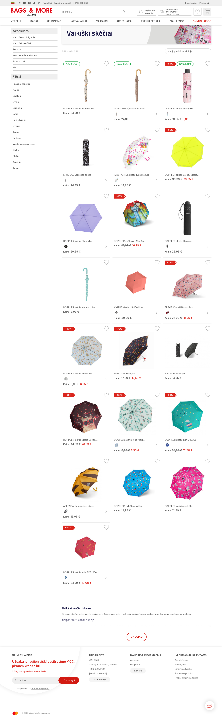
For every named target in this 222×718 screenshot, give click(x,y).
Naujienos (135, 664)
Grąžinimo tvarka (183, 669)
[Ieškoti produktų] (95, 11)
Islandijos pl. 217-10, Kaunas (103, 664)
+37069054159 (80, 3)
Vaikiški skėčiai (22, 43)
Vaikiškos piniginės (24, 37)
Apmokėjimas (181, 660)
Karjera (138, 670)
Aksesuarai (21, 31)
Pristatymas (180, 664)
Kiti (15, 67)
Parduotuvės (99, 679)
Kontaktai (47, 3)
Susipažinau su (30, 688)
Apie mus (135, 660)
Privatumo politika (40, 688)
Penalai (17, 49)
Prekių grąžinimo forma (186, 678)
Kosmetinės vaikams (25, 55)
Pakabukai (19, 61)
